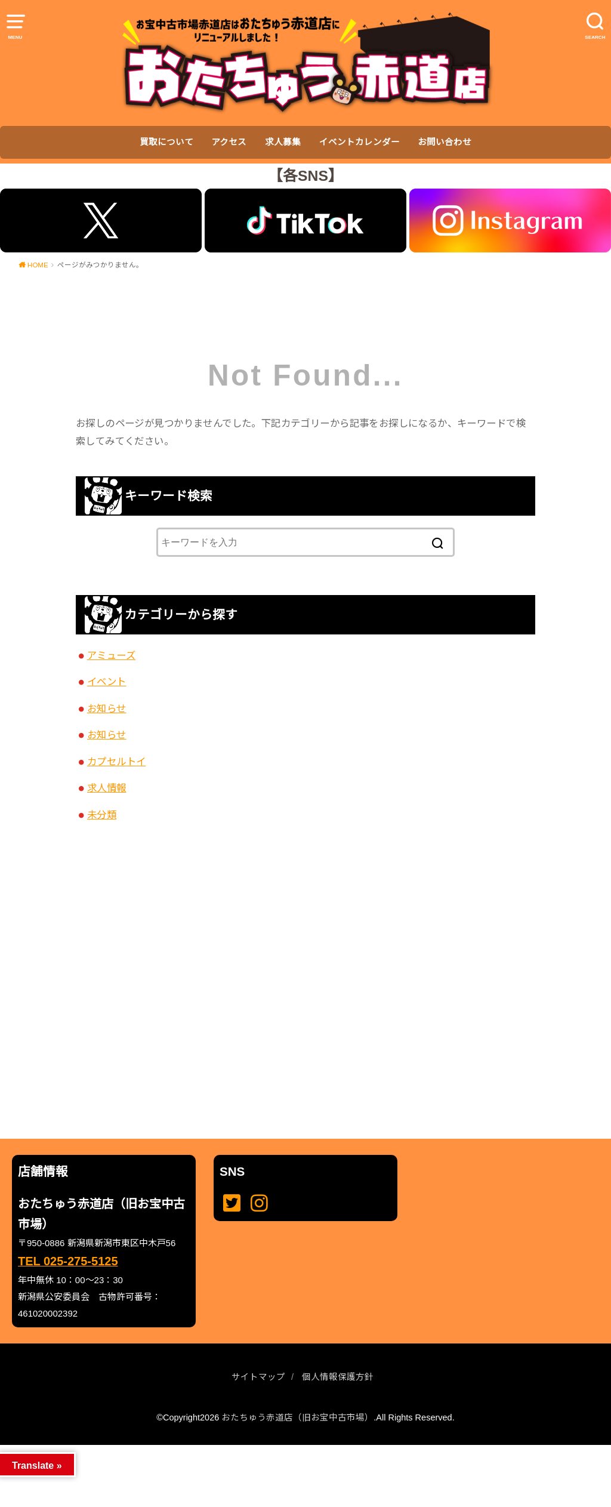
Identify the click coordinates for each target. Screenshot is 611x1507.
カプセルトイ (116, 761)
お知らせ (106, 708)
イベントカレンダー (359, 142)
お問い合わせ (444, 142)
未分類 (101, 814)
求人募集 (283, 142)
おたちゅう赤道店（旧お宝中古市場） (297, 1417)
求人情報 (106, 787)
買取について (166, 142)
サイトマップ (258, 1377)
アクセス (228, 142)
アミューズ (111, 655)
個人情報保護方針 (338, 1377)
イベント (106, 681)
